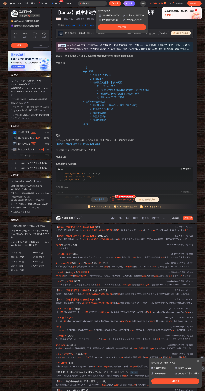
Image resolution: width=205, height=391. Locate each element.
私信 (40, 45)
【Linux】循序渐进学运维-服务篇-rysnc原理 (78, 144)
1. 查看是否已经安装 (100, 75)
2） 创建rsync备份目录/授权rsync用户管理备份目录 (123, 90)
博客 (19, 3)
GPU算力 (57, 2)
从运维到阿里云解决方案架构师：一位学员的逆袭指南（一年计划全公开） (30, 244)
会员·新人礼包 (158, 3)
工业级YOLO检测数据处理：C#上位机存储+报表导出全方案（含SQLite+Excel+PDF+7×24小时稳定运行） (30, 196)
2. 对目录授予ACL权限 (101, 109)
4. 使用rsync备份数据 (94, 101)
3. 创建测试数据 (98, 113)
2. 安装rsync (96, 79)
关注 (79, 218)
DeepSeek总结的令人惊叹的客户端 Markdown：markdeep (26, 187)
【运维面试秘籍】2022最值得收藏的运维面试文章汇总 (29, 101)
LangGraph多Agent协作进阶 (26, 181)
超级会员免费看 (180, 33)
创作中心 (180, 3)
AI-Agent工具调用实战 (20, 212)
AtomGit (43, 3)
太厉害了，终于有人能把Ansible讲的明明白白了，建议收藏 (29, 82)
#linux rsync (71, 25)
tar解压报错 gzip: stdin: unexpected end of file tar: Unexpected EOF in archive (29, 91)
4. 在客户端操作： (99, 116)
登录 (143, 3)
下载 (26, 3)
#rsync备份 (83, 25)
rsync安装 (88, 71)
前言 (85, 67)
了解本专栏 (99, 199)
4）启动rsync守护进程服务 (110, 97)
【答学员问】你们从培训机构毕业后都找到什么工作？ (30, 116)
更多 (68, 3)
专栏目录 (175, 218)
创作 (194, 3)
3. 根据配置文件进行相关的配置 (106, 82)
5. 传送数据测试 (98, 120)
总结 (85, 124)
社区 (33, 3)
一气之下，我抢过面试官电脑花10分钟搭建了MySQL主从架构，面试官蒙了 (30, 109)
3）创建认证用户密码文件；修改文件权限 (118, 93)
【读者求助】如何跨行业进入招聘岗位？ (29, 226)
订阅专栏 (163, 33)
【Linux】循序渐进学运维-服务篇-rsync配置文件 (34, 168)
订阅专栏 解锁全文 (122, 198)
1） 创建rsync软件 (106, 86)
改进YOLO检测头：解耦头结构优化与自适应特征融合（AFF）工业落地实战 (29, 206)
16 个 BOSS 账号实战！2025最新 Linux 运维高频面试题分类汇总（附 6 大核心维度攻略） (30, 233)
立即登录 (122, 27)
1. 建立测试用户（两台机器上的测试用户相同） (114, 105)
